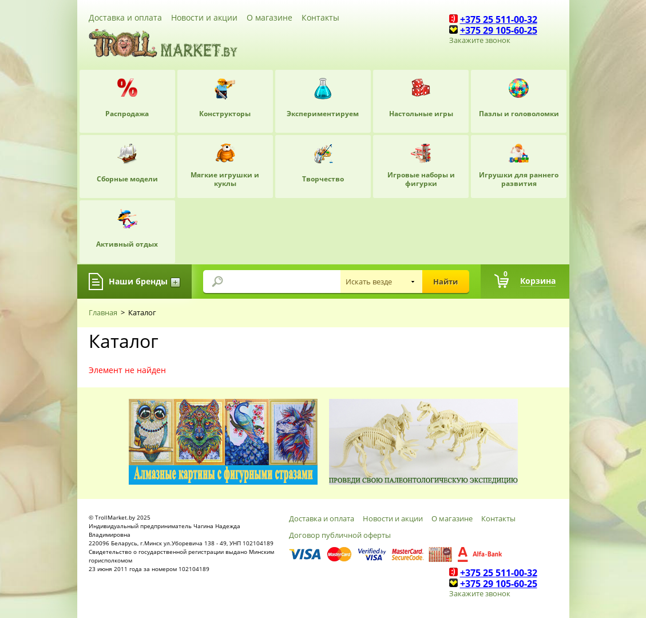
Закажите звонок (479, 40)
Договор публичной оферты (340, 535)
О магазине (269, 17)
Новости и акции (204, 17)
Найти (445, 281)
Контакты (320, 17)
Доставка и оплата (125, 17)
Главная (103, 312)
